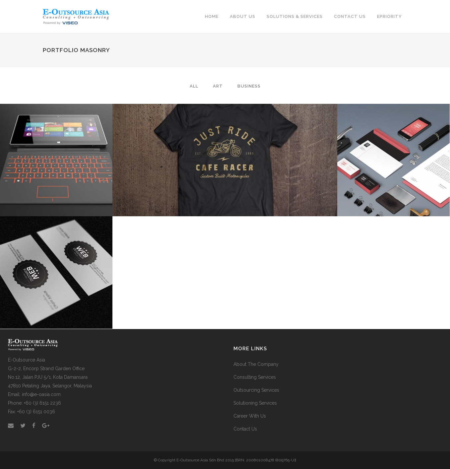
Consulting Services (254, 377)
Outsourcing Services (256, 390)
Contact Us (245, 429)
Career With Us (249, 416)
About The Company (256, 364)
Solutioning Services (255, 403)
